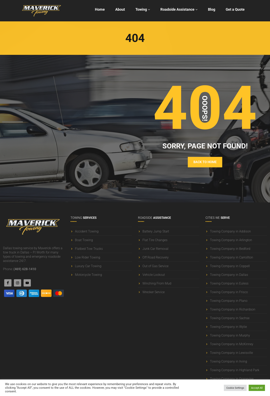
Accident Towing (87, 231)
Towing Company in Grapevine (231, 379)
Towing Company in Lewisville (231, 353)
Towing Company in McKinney (231, 344)
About (120, 9)
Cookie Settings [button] (235, 387)
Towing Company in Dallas (229, 275)
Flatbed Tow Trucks (89, 249)
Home (100, 9)
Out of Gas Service (155, 266)
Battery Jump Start (155, 231)
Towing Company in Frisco (229, 292)
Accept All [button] (257, 387)
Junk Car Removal (155, 249)
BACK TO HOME (205, 162)
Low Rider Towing (87, 257)
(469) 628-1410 (25, 269)
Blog (211, 9)
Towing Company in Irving (228, 361)
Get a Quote (235, 9)
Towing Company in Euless (229, 283)
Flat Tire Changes (154, 240)
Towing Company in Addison (230, 231)
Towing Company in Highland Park (234, 370)
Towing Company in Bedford (230, 249)
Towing (141, 9)
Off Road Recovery (155, 257)
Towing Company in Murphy (230, 335)
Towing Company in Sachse (229, 318)
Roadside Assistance (177, 9)
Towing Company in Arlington (231, 240)
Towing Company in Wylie (228, 327)
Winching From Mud (156, 283)
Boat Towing (84, 240)
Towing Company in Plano (228, 301)
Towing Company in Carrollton (231, 257)
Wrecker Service (153, 292)
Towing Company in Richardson (232, 309)
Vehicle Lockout (153, 275)
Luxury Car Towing (88, 266)
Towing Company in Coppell (230, 266)
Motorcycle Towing (88, 275)
